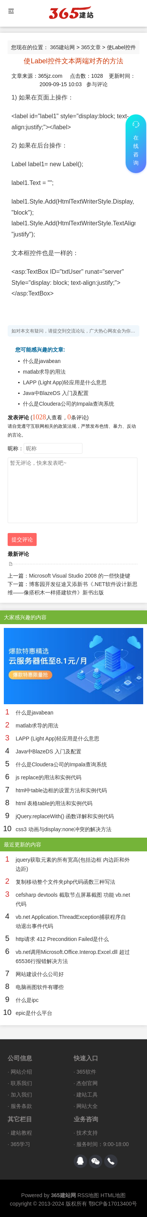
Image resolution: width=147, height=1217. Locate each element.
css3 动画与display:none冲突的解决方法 (63, 829)
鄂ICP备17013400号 (113, 1204)
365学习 (20, 1144)
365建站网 (62, 47)
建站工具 (87, 1095)
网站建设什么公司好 (40, 974)
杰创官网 (87, 1083)
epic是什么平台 (34, 1013)
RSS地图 (88, 1195)
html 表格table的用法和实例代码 (54, 803)
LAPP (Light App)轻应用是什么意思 (65, 382)
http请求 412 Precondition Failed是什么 (62, 939)
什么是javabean (42, 361)
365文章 (90, 47)
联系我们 (21, 1083)
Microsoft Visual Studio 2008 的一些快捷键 (79, 576)
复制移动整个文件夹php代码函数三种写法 (65, 882)
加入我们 (21, 1095)
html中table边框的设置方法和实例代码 (61, 790)
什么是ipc (27, 1000)
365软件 (86, 1072)
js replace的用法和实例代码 (48, 777)
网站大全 (87, 1106)
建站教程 (21, 1133)
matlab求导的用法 (44, 372)
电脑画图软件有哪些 (40, 987)
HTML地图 (113, 1195)
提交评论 (22, 539)
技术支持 (87, 1133)
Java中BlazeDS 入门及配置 (56, 393)
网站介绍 (21, 1072)
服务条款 (21, 1106)
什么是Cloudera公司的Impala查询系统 (68, 404)
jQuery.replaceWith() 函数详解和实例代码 (65, 816)
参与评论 (97, 84)
